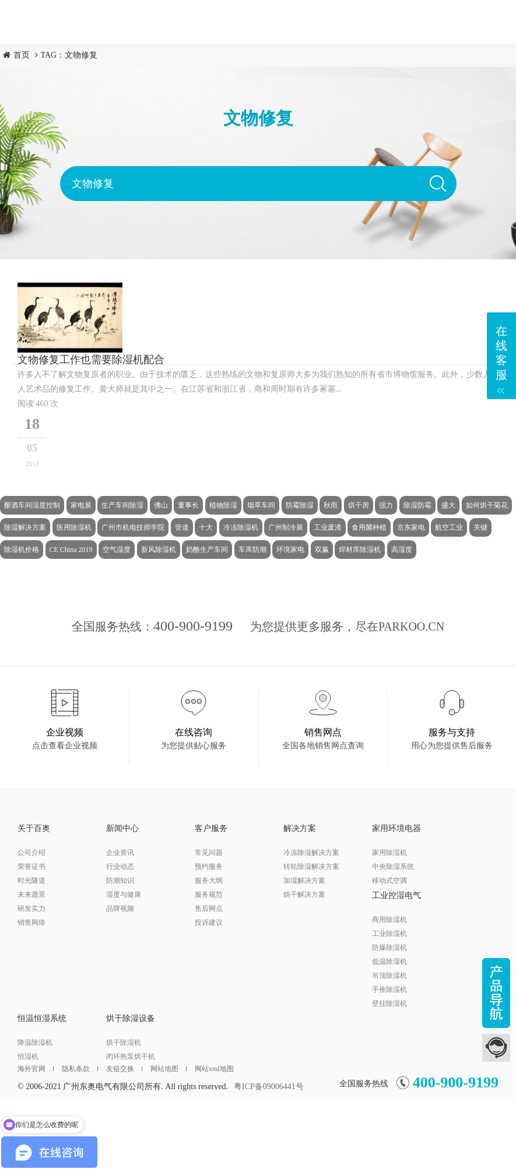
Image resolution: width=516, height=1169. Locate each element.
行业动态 (120, 866)
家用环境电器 (396, 828)
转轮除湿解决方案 (311, 866)
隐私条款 (80, 1069)
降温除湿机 (34, 1042)
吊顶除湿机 (389, 975)
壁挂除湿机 (389, 1003)
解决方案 (299, 828)
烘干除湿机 (123, 1042)
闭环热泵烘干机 (130, 1056)
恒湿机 (27, 1056)
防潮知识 (120, 880)
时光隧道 (31, 880)
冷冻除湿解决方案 (311, 852)
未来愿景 (31, 894)
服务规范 (209, 894)
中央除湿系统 (393, 866)
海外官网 (35, 1069)
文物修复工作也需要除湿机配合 (90, 359)
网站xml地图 (214, 1069)
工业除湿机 (389, 933)
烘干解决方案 (304, 894)
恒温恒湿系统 (41, 1018)
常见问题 (209, 852)
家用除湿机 (389, 852)
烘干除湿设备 (130, 1018)
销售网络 (31, 922)
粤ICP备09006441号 (269, 1086)
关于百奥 (33, 828)
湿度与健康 (123, 894)
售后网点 (209, 908)
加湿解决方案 (304, 880)
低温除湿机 (389, 961)
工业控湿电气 (396, 895)
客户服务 (211, 828)
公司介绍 (31, 852)
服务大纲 (209, 880)
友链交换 (124, 1069)
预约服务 (209, 866)
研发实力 (31, 908)
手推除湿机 (389, 989)
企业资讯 (120, 852)
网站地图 (168, 1069)
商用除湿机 (389, 920)
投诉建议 (209, 922)
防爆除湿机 (389, 947)
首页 (21, 55)
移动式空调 (389, 880)
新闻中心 (122, 828)
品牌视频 (120, 908)
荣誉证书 (31, 866)
